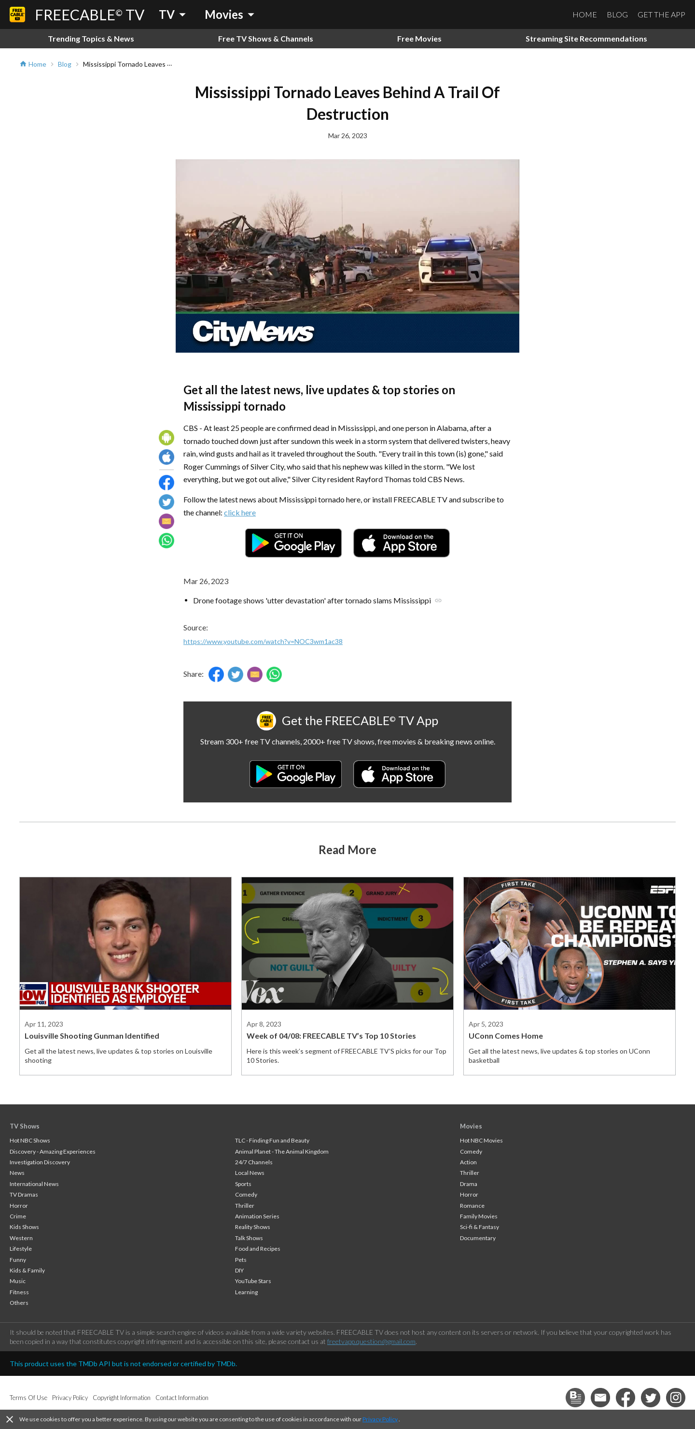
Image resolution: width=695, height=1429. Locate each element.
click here (240, 512)
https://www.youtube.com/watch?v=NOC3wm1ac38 (263, 641)
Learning (246, 1292)
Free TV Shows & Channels (265, 38)
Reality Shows (252, 1226)
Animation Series (257, 1216)
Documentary (478, 1238)
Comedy (246, 1194)
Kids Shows (24, 1226)
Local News (249, 1172)
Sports (243, 1183)
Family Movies (479, 1216)
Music (18, 1281)
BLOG (617, 14)
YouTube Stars (253, 1281)
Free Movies (419, 38)
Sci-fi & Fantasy (479, 1226)
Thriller (244, 1205)
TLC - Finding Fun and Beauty (272, 1140)
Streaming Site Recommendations (586, 38)
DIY (239, 1270)
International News (34, 1183)
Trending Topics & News (91, 38)
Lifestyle (21, 1248)
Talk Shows (249, 1238)
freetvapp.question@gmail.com (371, 1341)
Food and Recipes (257, 1248)
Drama (468, 1183)
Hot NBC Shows (30, 1140)
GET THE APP (661, 14)
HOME (584, 14)
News (17, 1172)
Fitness (19, 1292)
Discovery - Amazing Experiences (53, 1151)
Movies (471, 1126)
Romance (472, 1205)
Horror (19, 1205)
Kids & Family (27, 1270)
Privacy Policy (380, 1419)
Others (19, 1302)
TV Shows (25, 1126)
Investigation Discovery (40, 1162)
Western (21, 1238)
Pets (241, 1259)
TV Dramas (24, 1194)
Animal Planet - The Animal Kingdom (282, 1151)
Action (468, 1162)
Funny (18, 1259)
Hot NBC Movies (481, 1140)
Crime (18, 1216)
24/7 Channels (254, 1162)
